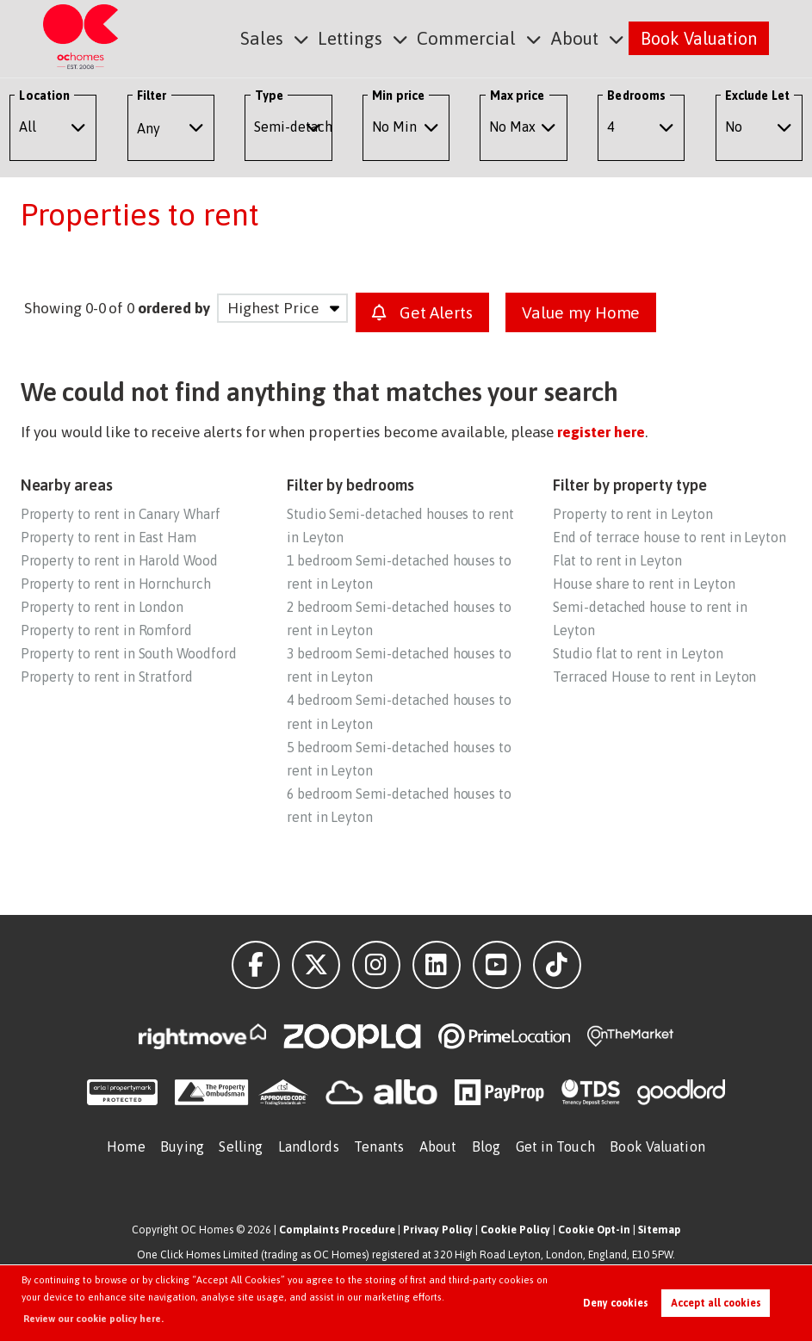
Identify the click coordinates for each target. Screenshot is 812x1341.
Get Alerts (422, 312)
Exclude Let (757, 95)
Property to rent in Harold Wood (119, 560)
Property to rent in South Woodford (129, 653)
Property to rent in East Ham (109, 537)
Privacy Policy (438, 1229)
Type (269, 95)
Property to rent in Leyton (633, 514)
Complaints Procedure (337, 1229)
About (575, 37)
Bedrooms (636, 95)
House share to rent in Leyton (644, 583)
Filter (151, 95)
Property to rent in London (102, 607)
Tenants (379, 1146)
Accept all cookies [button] (716, 1303)
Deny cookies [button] (615, 1303)
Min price (398, 95)
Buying (182, 1146)
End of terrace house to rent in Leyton (669, 537)
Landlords (308, 1146)
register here (600, 432)
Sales (273, 37)
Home (126, 1146)
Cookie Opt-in (594, 1229)
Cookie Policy (515, 1229)
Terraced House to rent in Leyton (654, 676)
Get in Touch (555, 1146)
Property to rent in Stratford (107, 676)
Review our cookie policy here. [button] (93, 1318)
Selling (241, 1146)
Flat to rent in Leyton (617, 560)
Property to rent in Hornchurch (116, 583)
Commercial (471, 37)
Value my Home (581, 312)
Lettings (359, 37)
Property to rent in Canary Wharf (120, 514)
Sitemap (659, 1229)
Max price (517, 95)
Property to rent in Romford (107, 630)
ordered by (173, 308)
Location (44, 95)
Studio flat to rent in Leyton (637, 653)
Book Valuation (699, 37)
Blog (486, 1146)
